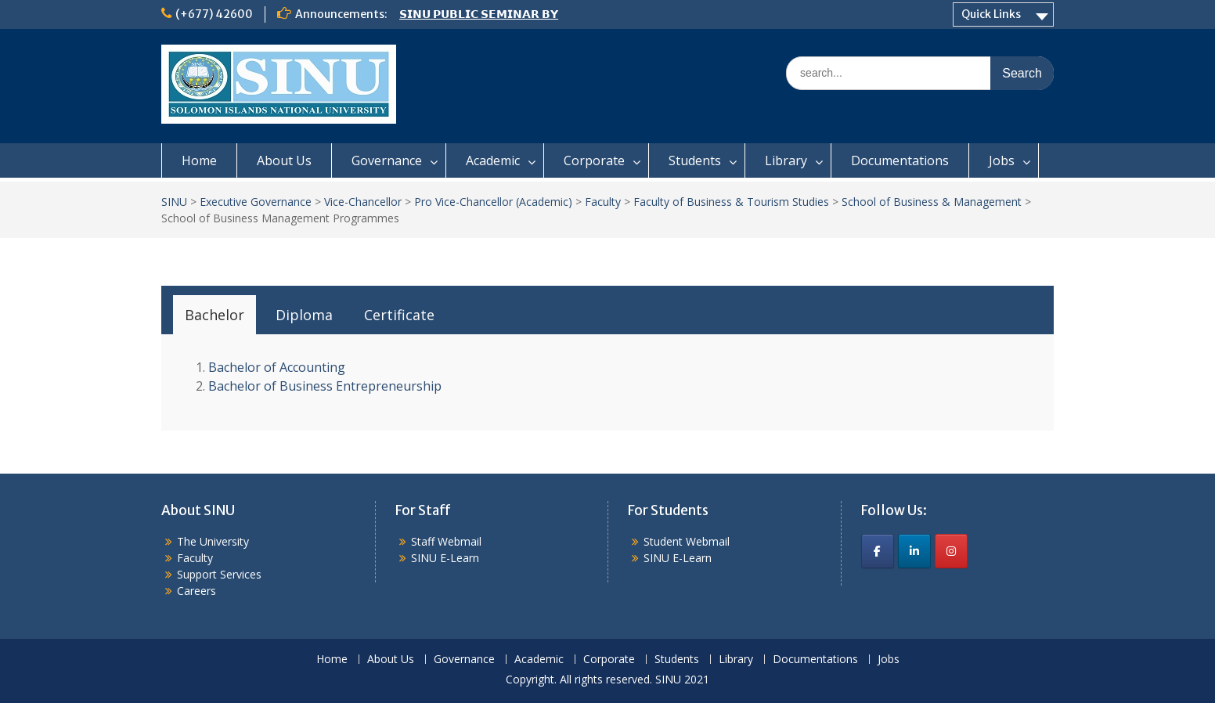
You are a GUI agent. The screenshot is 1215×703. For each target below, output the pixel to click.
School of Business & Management (932, 201)
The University (213, 541)
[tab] (214, 314)
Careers (196, 590)
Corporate (594, 160)
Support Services (219, 574)
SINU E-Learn (445, 557)
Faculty (603, 201)
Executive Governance (256, 201)
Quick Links (991, 14)
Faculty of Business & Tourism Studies (731, 201)
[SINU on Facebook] (877, 551)
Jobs (1002, 160)
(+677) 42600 (214, 14)
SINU (174, 201)
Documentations (900, 160)
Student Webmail (687, 541)
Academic (493, 160)
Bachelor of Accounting (276, 367)
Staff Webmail (446, 541)
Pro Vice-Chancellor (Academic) (493, 201)
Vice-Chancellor (363, 201)
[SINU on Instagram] (951, 551)
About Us (284, 160)
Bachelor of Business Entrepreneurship (325, 386)
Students (695, 160)
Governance (387, 160)
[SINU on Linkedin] (914, 551)
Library (786, 160)
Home (199, 160)
